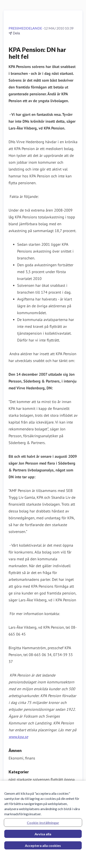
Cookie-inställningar (43, 824)
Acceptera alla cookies (43, 847)
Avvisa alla (43, 835)
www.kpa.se (18, 736)
